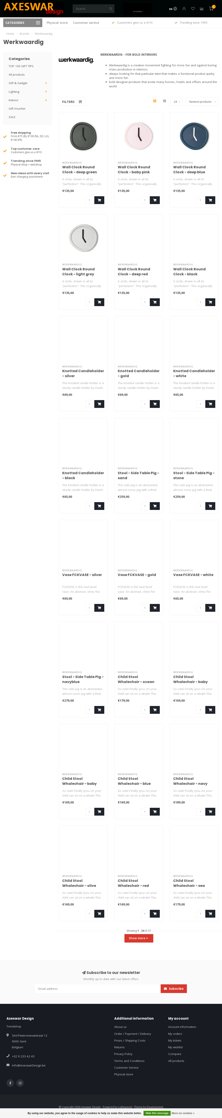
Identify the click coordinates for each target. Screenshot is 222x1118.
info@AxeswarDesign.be (29, 1065)
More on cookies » (183, 1113)
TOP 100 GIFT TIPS (21, 66)
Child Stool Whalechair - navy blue (190, 783)
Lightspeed (125, 1107)
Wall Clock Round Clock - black (189, 272)
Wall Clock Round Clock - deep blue (189, 170)
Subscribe (174, 989)
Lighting (14, 92)
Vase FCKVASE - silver (82, 574)
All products (17, 74)
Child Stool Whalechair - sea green (189, 885)
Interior (13, 100)
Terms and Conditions (129, 1061)
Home (10, 34)
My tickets (174, 1040)
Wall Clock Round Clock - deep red (134, 272)
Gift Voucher (17, 108)
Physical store (57, 23)
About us (120, 1027)
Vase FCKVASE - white (193, 574)
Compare (174, 1054)
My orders (175, 1034)
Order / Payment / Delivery (132, 1034)
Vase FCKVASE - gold (137, 574)
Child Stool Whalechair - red (133, 883)
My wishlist (175, 1047)
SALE (12, 117)
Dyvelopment (155, 1107)
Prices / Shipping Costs (129, 1040)
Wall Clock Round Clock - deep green (79, 170)
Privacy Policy (123, 1054)
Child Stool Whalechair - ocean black (136, 681)
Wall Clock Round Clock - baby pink (134, 170)
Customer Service (126, 1067)
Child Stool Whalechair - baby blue (190, 681)
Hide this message (157, 1113)
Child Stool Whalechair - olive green (79, 885)
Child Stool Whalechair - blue (134, 781)
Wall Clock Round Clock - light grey (78, 272)
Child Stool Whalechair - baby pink (79, 783)
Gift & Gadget (18, 83)
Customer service (86, 23)
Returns (119, 1047)
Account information (182, 1027)
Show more (138, 938)
